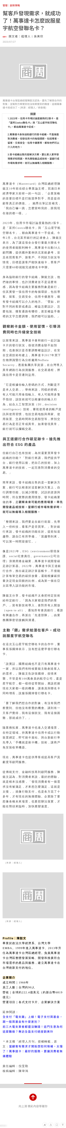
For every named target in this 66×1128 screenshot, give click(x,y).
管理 (5, 5)
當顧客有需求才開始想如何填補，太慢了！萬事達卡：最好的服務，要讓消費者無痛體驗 (33, 1051)
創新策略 (15, 5)
